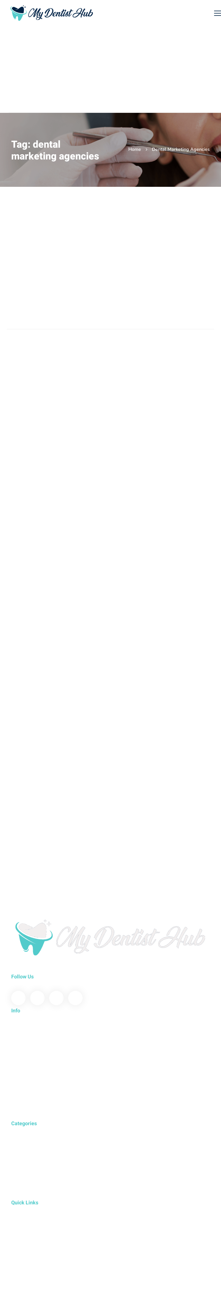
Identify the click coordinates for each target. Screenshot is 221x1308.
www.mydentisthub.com (35, 969)
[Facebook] (18, 998)
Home (134, 149)
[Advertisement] (115, 69)
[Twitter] (37, 998)
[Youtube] (56, 998)
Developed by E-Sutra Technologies (46, 1259)
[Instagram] (75, 998)
